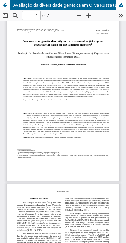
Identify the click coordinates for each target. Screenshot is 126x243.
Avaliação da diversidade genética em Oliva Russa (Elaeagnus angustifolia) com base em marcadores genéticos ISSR (69, 5)
